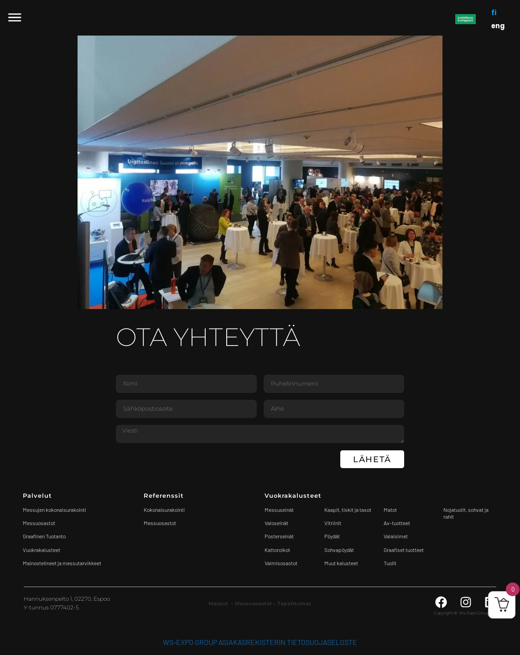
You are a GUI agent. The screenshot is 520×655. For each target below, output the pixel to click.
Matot (390, 509)
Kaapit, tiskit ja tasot (347, 509)
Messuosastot (160, 523)
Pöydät (332, 536)
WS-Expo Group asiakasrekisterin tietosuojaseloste (260, 642)
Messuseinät (279, 509)
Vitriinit (332, 523)
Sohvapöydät (339, 550)
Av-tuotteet (397, 523)
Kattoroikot (277, 550)
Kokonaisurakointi (164, 509)
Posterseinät (279, 536)
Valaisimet (396, 536)
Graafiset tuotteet (404, 550)
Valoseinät (276, 523)
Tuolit (390, 563)
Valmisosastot (281, 563)
